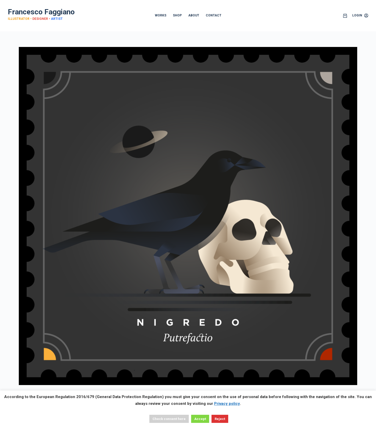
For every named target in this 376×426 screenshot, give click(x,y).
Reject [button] (220, 419)
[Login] (360, 15)
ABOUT (193, 15)
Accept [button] (200, 419)
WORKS (160, 15)
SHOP (177, 15)
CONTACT (213, 15)
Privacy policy (227, 403)
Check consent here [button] (169, 419)
